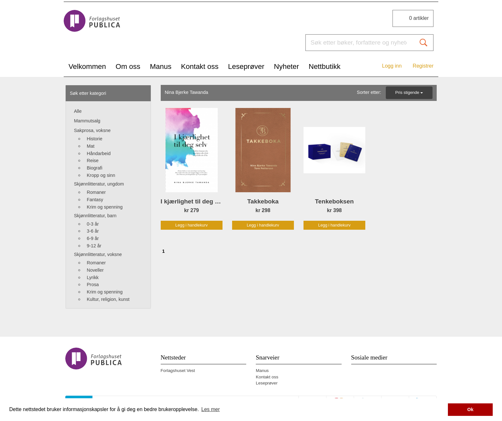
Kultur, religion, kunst (108, 299)
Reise (93, 160)
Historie (94, 138)
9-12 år (94, 245)
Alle (78, 111)
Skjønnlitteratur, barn (95, 215)
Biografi (94, 167)
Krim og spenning (105, 207)
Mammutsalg (87, 120)
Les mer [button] (210, 409)
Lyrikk (93, 277)
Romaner (96, 192)
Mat (90, 146)
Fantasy (95, 199)
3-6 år (93, 231)
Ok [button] (470, 409)
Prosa (93, 284)
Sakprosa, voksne (92, 130)
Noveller (95, 270)
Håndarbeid (98, 153)
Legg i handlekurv (191, 225)
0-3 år (93, 224)
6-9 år (93, 238)
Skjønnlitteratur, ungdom (99, 183)
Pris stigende (409, 92)
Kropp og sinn (101, 175)
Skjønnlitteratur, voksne (98, 254)
